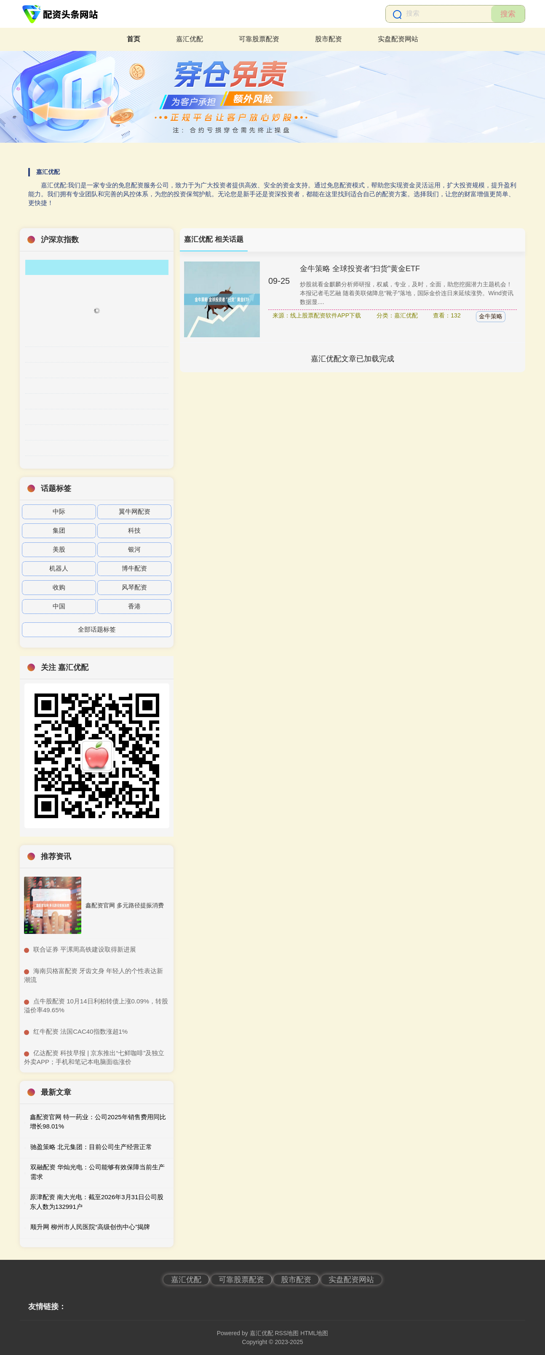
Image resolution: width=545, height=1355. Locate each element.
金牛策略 (490, 316)
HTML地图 (314, 1333)
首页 (133, 39)
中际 (59, 511)
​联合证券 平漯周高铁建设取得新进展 (84, 949)
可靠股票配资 (259, 39)
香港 (134, 606)
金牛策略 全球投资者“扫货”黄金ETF (360, 268)
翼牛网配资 (134, 511)
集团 (59, 530)
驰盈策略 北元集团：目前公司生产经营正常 (91, 1146)
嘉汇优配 (189, 39)
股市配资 (328, 39)
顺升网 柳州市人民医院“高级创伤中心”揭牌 (90, 1226)
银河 (134, 549)
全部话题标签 (97, 629)
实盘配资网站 (398, 39)
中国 (59, 606)
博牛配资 (134, 568)
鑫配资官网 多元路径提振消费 (124, 905)
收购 (59, 587)
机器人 (58, 568)
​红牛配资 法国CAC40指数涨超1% (80, 1031)
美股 (59, 549)
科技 (134, 530)
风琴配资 (134, 587)
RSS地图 (287, 1333)
